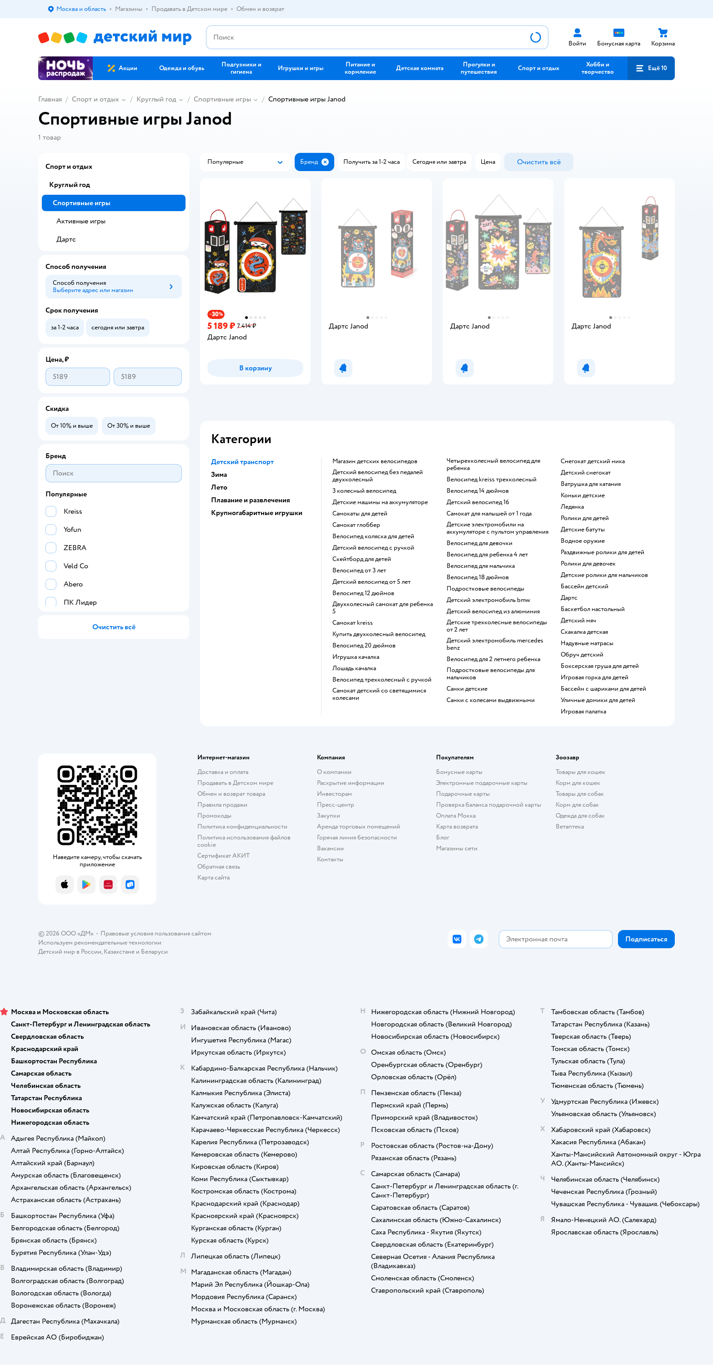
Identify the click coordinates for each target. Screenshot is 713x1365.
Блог (442, 837)
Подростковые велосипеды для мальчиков (491, 674)
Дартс (569, 598)
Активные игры (80, 221)
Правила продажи (222, 805)
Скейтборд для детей (361, 559)
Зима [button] (219, 474)
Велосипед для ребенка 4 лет (487, 554)
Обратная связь (218, 866)
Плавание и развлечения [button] (250, 500)
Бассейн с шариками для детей (603, 689)
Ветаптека (570, 826)
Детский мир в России (69, 952)
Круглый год (156, 99)
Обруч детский (582, 654)
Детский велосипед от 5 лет (371, 582)
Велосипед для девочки (479, 543)
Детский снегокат (586, 472)
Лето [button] (219, 487)
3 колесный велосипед (364, 491)
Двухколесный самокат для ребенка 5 (382, 608)
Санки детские (467, 689)
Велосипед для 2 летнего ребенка (493, 659)
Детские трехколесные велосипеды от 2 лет (497, 626)
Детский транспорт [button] (242, 461)
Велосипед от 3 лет (359, 570)
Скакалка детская (584, 632)
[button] (651, 68)
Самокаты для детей (359, 513)
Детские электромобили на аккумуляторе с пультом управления (497, 528)
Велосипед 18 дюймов (478, 577)
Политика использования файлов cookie (244, 841)
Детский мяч (578, 620)
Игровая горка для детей (594, 677)
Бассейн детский (584, 586)
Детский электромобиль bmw (488, 600)
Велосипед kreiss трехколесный (492, 479)
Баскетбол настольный (593, 609)
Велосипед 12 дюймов (363, 593)
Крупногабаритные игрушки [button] (256, 512)
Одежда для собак (580, 815)
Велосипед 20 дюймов (364, 645)
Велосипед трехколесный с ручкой (382, 679)
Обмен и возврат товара (231, 794)
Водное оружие (583, 541)
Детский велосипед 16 (478, 502)
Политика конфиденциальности (242, 826)
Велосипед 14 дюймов (478, 491)
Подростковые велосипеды (485, 588)
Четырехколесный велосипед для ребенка (493, 464)
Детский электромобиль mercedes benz (495, 644)
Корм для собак (577, 805)
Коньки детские (583, 495)
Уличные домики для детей (598, 700)
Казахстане (119, 952)
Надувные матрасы (587, 643)
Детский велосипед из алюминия (493, 611)
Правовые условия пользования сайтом (155, 933)
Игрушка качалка (355, 657)
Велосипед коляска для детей (373, 536)
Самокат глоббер (356, 525)
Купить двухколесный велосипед (378, 634)
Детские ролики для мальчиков (604, 575)
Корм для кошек (578, 783)
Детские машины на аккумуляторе (380, 502)
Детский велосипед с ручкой (373, 547)
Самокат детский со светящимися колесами (379, 694)
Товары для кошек (580, 772)
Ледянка (572, 507)
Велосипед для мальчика (481, 566)
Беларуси (154, 952)
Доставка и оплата (222, 772)
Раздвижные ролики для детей (602, 552)
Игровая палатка (583, 711)
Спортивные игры (222, 99)
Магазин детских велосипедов (374, 461)
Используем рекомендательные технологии (99, 942)
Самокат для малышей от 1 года (489, 513)
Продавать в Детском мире (235, 783)
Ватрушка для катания (591, 484)
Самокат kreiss (352, 623)
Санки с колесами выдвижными (491, 700)
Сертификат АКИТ (223, 855)
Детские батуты (583, 529)
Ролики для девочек (588, 563)
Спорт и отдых (95, 99)
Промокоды (214, 815)
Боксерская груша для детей (600, 666)
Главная (50, 99)
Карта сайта (213, 877)
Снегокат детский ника (593, 461)
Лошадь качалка (354, 668)
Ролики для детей (585, 518)
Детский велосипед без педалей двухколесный (377, 476)
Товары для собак (580, 794)
